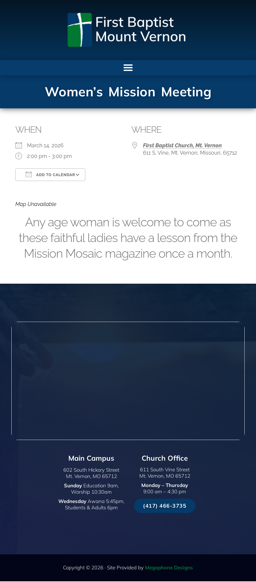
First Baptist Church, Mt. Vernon (182, 146)
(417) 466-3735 (164, 506)
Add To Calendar (50, 175)
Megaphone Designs (169, 568)
